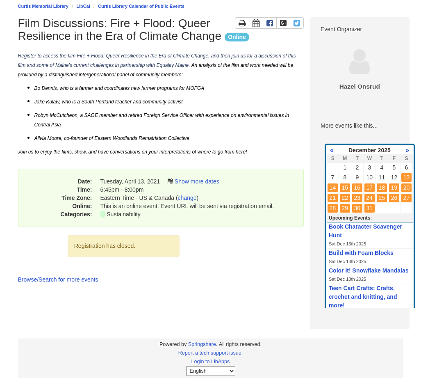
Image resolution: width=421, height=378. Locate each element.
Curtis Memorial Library (43, 6)
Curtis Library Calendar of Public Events (141, 6)
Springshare (202, 344)
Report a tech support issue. (210, 353)
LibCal (83, 6)
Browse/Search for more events (58, 279)
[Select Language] (210, 371)
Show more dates (197, 181)
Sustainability (124, 214)
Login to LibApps (210, 361)
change (187, 198)
